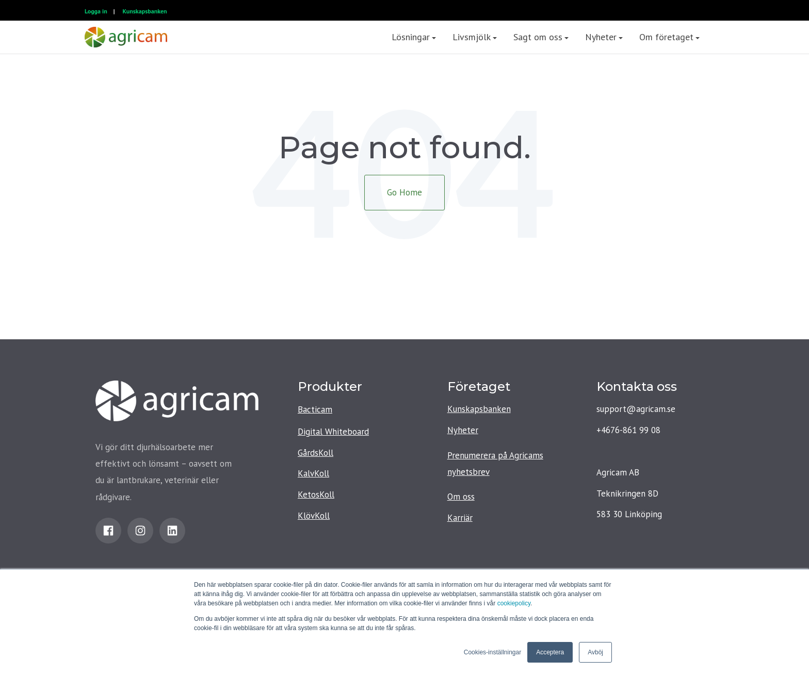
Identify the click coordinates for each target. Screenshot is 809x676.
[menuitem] (716, 37)
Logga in (96, 11)
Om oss (461, 496)
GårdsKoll (315, 452)
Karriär (460, 517)
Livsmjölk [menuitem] (471, 37)
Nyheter (462, 430)
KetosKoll (316, 494)
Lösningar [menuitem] (411, 37)
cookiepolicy (513, 603)
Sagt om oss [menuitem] (537, 37)
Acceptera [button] (550, 652)
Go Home (404, 192)
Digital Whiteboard (333, 431)
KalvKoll (313, 473)
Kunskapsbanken (145, 11)
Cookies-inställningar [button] (492, 652)
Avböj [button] (595, 652)
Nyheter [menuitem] (601, 37)
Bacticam (315, 409)
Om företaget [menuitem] (666, 37)
